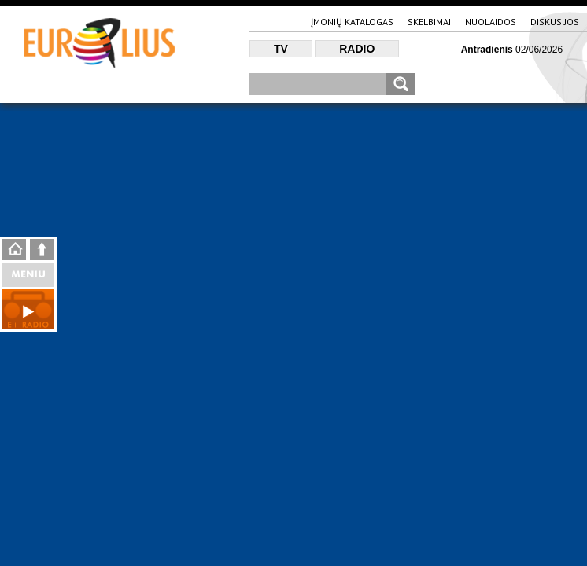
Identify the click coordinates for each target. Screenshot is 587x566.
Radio (357, 48)
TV (281, 48)
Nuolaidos (490, 22)
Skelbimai (429, 22)
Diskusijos (554, 22)
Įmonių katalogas (352, 22)
